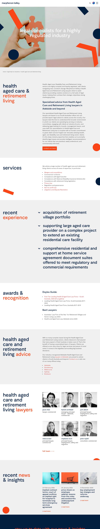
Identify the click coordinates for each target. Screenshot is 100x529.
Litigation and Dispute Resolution (56, 190)
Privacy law (48, 183)
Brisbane (47, 374)
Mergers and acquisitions (53, 172)
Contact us (73, 359)
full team (46, 451)
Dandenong (48, 367)
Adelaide (47, 365)
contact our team (80, 3)
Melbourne (48, 369)
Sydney (47, 372)
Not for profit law (50, 187)
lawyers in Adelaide (61, 357)
